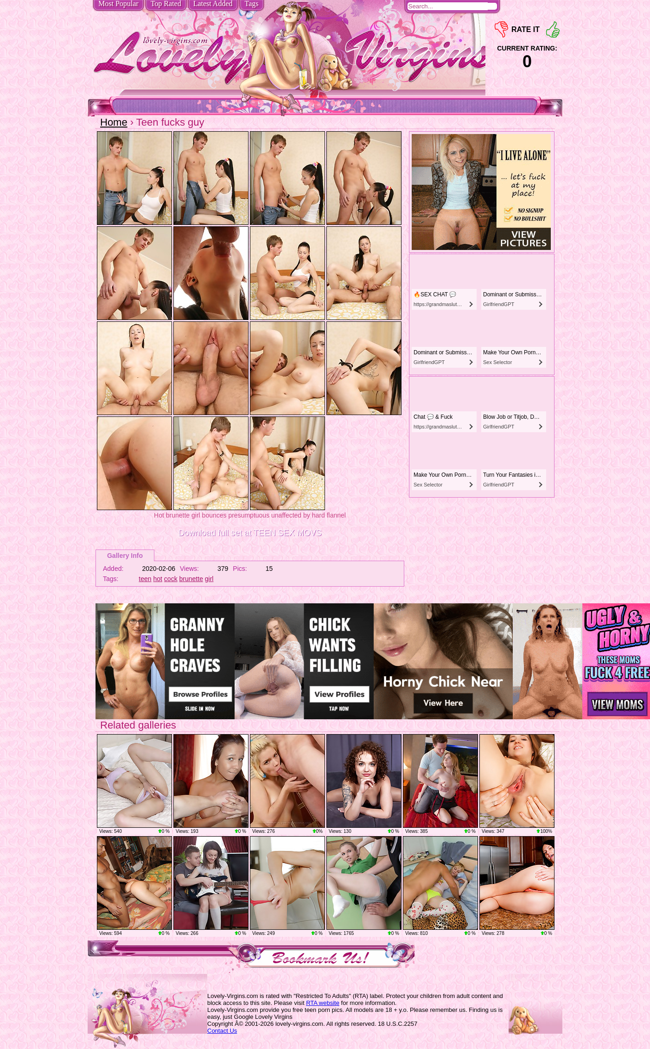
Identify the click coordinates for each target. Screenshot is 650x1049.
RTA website (322, 1002)
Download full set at (250, 532)
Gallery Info (125, 555)
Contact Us (222, 1030)
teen (145, 578)
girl (209, 578)
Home (113, 122)
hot (157, 578)
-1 (501, 29)
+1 (553, 29)
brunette (191, 578)
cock (171, 578)
